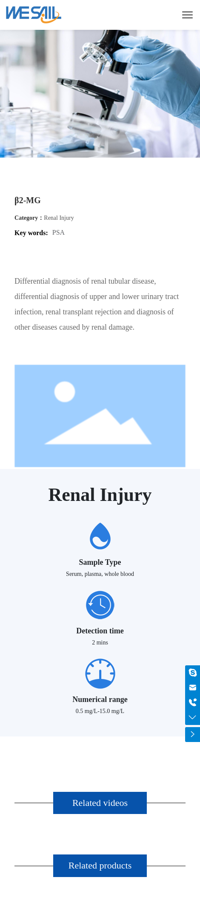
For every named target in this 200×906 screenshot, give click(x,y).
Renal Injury (59, 218)
